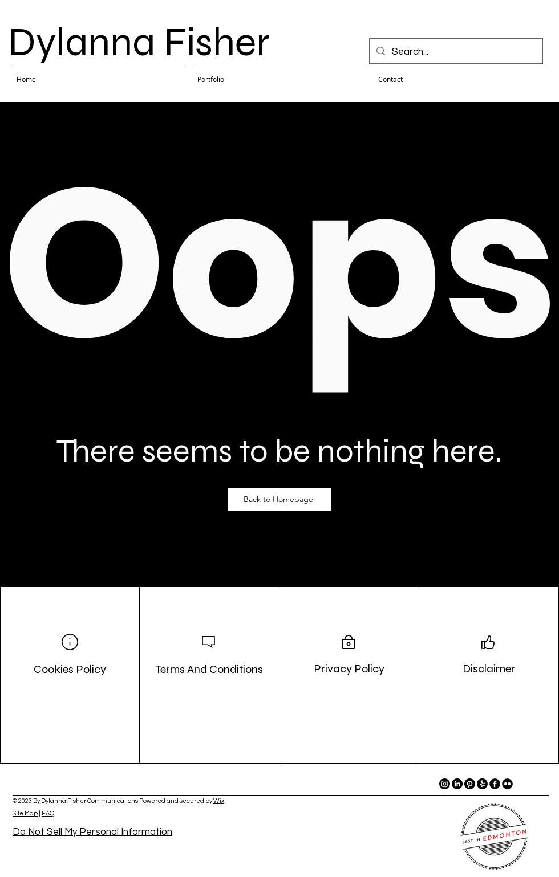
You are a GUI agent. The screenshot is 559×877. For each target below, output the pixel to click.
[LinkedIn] (457, 783)
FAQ (48, 813)
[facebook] (494, 783)
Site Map (25, 813)
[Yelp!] (482, 783)
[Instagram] (444, 783)
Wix (218, 801)
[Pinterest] (469, 783)
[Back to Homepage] (279, 499)
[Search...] (455, 52)
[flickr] (507, 783)
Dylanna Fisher (139, 42)
